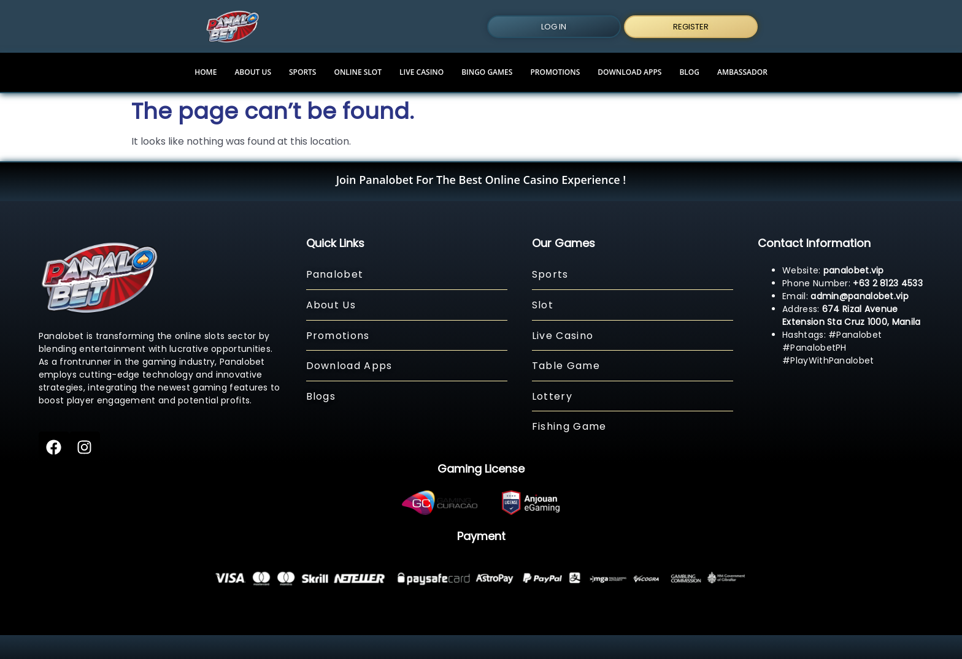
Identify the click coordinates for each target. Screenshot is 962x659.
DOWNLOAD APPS (629, 72)
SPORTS (302, 72)
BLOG (689, 72)
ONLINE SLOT (358, 72)
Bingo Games (486, 72)
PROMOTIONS (555, 72)
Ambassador (742, 72)
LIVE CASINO (421, 72)
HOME (205, 72)
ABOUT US (252, 72)
